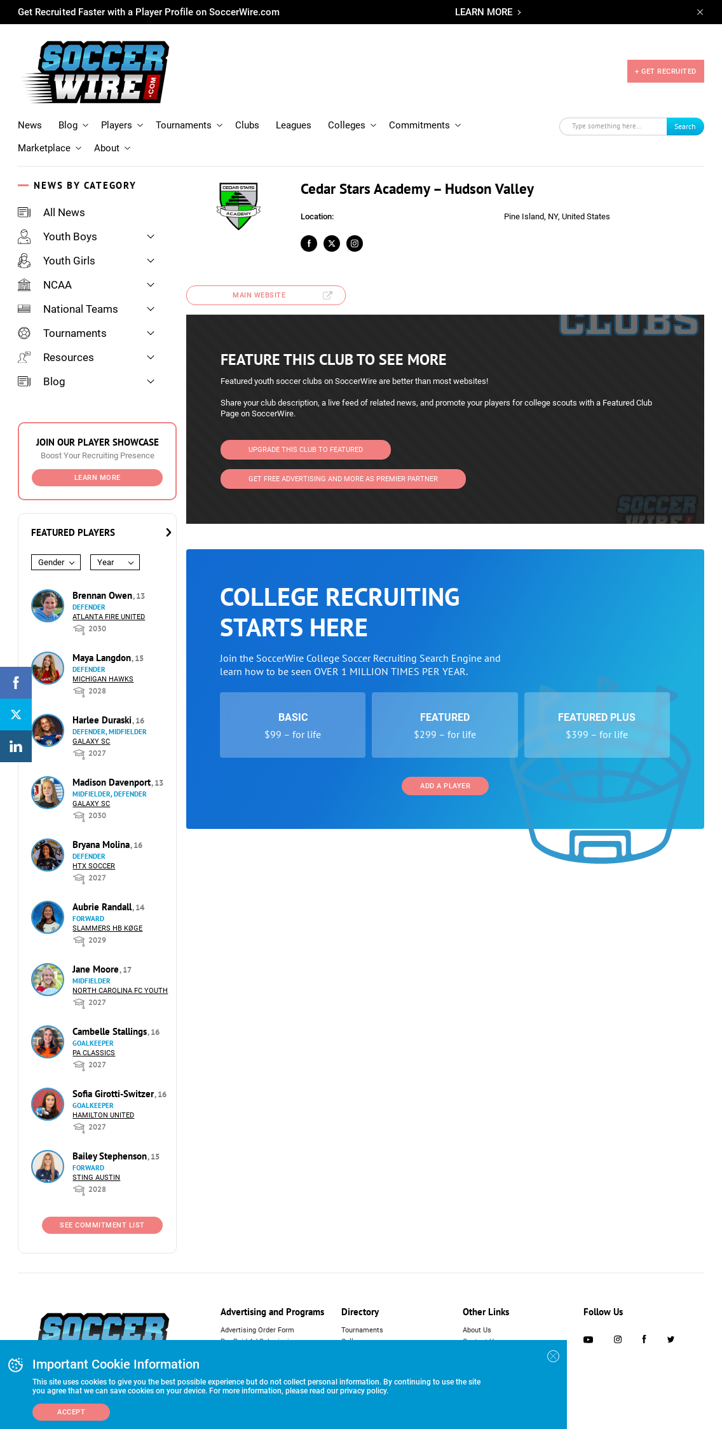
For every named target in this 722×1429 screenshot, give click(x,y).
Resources (56, 357)
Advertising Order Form (257, 1330)
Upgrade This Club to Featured (306, 450)
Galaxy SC (91, 741)
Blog (68, 125)
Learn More (97, 478)
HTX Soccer (93, 866)
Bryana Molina (102, 844)
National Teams (68, 309)
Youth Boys (57, 236)
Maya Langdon (102, 658)
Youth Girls (56, 260)
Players (116, 125)
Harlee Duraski (103, 720)
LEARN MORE (483, 12)
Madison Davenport (112, 782)
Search (685, 126)
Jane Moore (96, 969)
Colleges (346, 125)
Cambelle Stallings (110, 1031)
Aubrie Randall (103, 907)
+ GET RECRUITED (666, 71)
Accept (71, 1412)
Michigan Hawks (102, 679)
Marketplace (44, 148)
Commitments (419, 125)
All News (51, 212)
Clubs (247, 125)
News (30, 125)
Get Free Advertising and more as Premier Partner (343, 479)
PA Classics (93, 1053)
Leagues (293, 125)
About (106, 148)
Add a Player (445, 786)
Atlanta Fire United (108, 617)
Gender (51, 562)
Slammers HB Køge (107, 928)
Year (105, 562)
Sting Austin (96, 1177)
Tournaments (184, 125)
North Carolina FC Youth (120, 991)
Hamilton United (103, 1115)
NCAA (45, 284)
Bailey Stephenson (110, 1156)
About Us (477, 1330)
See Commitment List (102, 1225)
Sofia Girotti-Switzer (114, 1094)
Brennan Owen (103, 595)
